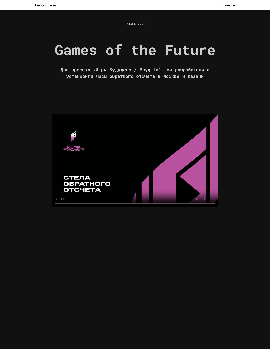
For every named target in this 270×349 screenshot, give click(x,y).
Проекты (228, 5)
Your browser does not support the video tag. (135, 160)
